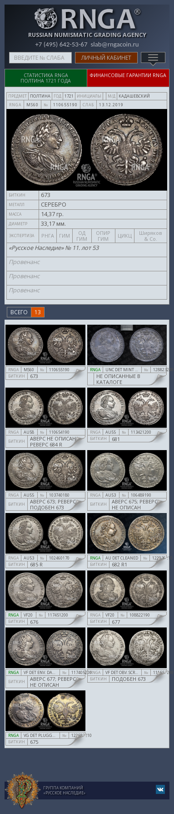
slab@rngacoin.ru (114, 44)
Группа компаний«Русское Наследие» (64, 790)
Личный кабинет (106, 58)
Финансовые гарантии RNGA (128, 75)
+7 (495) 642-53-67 (61, 44)
